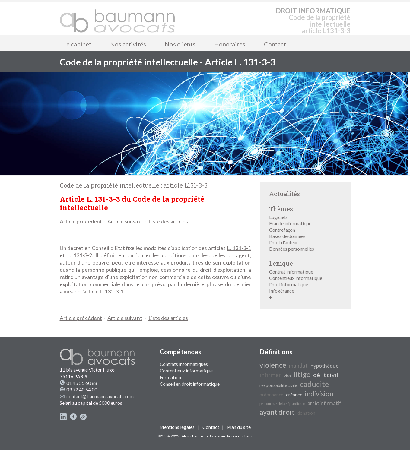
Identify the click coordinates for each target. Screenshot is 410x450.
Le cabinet (77, 44)
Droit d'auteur (283, 242)
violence (272, 364)
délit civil (325, 374)
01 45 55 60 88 (81, 383)
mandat (298, 365)
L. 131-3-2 (79, 255)
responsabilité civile (278, 385)
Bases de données (287, 236)
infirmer (270, 374)
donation (306, 413)
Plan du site (239, 427)
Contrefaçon (282, 230)
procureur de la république (282, 403)
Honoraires (229, 44)
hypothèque (324, 366)
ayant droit (277, 411)
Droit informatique (288, 284)
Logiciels (278, 217)
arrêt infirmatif (324, 403)
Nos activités (128, 44)
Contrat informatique (291, 271)
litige (302, 374)
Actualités (284, 194)
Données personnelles (291, 249)
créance (294, 394)
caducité (314, 383)
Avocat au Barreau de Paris (231, 436)
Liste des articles (168, 221)
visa (287, 375)
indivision (319, 394)
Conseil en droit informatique (190, 384)
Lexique (281, 263)
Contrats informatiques (184, 364)
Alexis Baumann (195, 436)
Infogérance (281, 290)
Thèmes (281, 209)
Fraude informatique (290, 223)
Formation (170, 377)
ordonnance (271, 394)
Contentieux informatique (295, 278)
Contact (275, 44)
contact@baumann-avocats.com (100, 396)
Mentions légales (177, 427)
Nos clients (180, 44)
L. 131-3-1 (239, 248)
